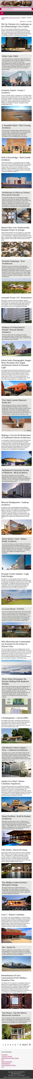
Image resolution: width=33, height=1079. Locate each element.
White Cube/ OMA (10, 56)
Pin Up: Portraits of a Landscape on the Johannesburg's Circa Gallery (16, 25)
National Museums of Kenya (8, 1065)
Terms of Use (18, 1077)
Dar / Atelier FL (8, 947)
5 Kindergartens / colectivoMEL (15, 718)
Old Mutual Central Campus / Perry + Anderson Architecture (15, 748)
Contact (5, 1077)
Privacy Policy (25, 1077)
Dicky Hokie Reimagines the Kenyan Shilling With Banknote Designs (15, 681)
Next (25, 1045)
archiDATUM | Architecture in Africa (10, 17)
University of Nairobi (6, 1056)
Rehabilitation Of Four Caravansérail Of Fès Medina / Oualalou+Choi (14, 977)
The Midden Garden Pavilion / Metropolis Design (15, 883)
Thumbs (29, 21)
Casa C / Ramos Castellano (12, 914)
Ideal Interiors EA (5, 1063)
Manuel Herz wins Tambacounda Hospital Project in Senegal (15, 228)
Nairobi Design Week (6, 1061)
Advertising (11, 1077)
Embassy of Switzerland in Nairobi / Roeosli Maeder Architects (13, 329)
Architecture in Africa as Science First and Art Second (16, 193)
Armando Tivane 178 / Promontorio (16, 297)
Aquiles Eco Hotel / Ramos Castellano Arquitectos (12, 782)
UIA (2, 1067)
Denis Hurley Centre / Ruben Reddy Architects (14, 540)
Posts (23, 21)
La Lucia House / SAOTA (13, 609)
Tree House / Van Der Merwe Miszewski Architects (14, 1014)
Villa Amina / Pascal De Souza (14, 850)
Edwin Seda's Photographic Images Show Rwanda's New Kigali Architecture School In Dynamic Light (16, 364)
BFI (2, 1060)
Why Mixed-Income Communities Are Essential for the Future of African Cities (15, 643)
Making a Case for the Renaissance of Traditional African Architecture (16, 436)
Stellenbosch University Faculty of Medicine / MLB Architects (15, 471)
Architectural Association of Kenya (10, 1058)
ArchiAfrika (4, 1054)
